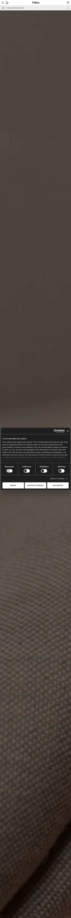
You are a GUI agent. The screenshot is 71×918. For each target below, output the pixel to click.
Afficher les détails (57, 479)
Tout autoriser (58, 485)
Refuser (13, 485)
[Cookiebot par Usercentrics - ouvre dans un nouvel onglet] (55, 431)
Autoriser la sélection (35, 485)
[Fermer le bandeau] (68, 431)
